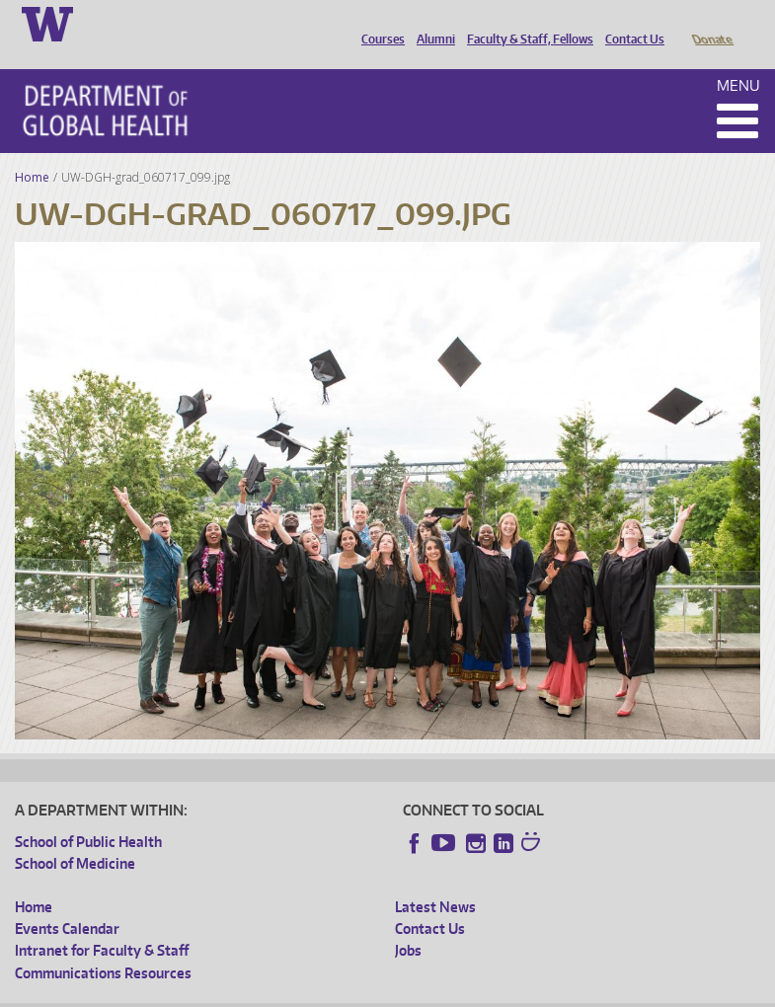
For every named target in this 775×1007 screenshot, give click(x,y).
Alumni (431, 23)
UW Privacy (276, 991)
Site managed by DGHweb (474, 991)
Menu (738, 57)
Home (32, 149)
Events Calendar (67, 900)
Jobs (408, 922)
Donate (711, 23)
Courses (378, 23)
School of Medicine (75, 835)
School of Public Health (88, 814)
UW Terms (356, 991)
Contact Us (629, 23)
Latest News (435, 879)
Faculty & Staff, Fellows (525, 23)
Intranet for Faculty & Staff (102, 922)
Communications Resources (103, 945)
